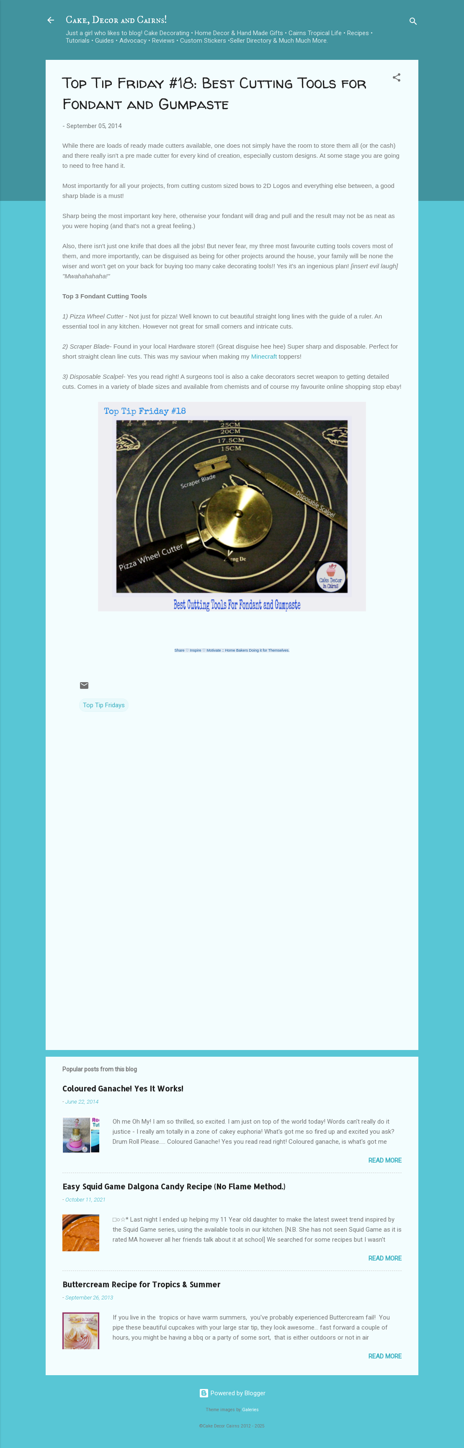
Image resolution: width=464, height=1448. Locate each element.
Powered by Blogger (232, 1393)
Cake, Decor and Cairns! (116, 20)
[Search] (413, 23)
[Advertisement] (232, 972)
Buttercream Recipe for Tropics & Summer (141, 1284)
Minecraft (265, 356)
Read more (385, 1160)
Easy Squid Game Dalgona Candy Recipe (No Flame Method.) (173, 1186)
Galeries (250, 1409)
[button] (397, 78)
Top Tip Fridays (104, 705)
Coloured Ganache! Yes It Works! (122, 1088)
